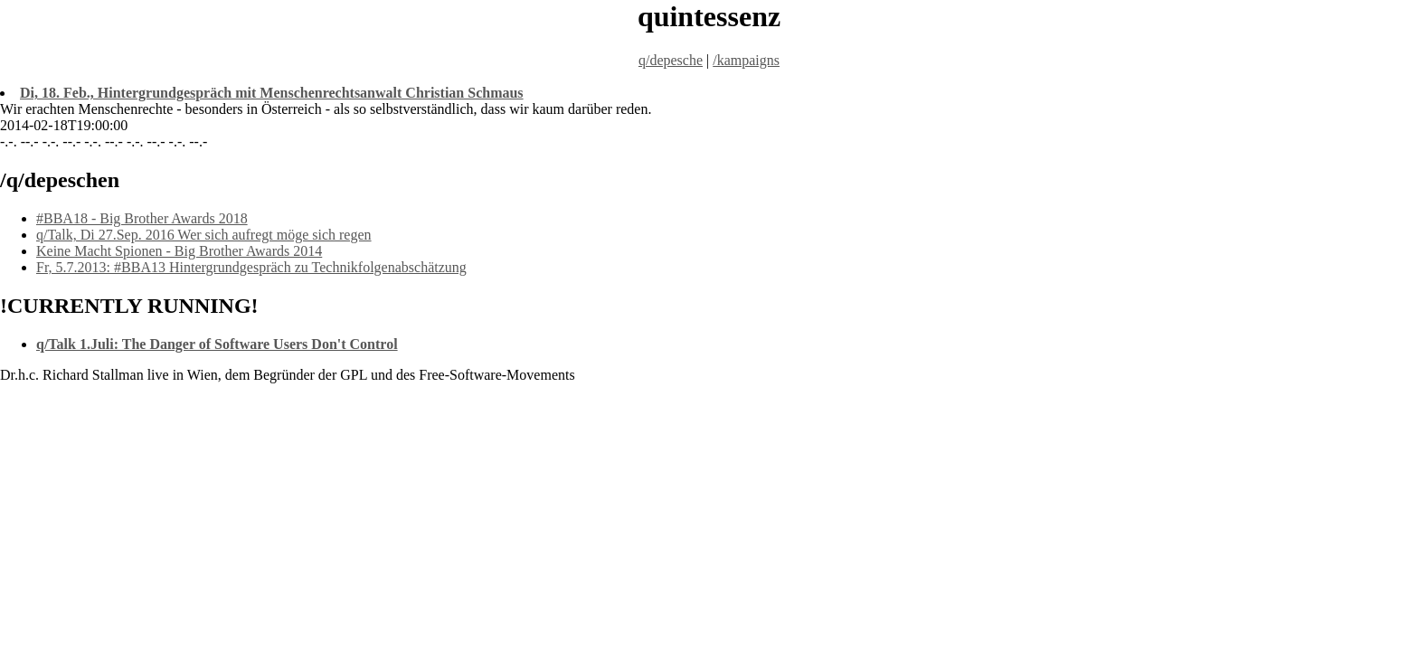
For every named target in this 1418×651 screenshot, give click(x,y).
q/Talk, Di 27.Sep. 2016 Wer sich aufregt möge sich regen (204, 234)
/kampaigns (746, 60)
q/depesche (670, 60)
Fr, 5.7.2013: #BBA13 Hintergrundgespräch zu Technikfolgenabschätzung (251, 267)
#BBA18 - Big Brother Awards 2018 (142, 218)
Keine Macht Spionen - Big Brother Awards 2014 (179, 251)
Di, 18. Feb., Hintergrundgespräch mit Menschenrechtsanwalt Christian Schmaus (272, 92)
